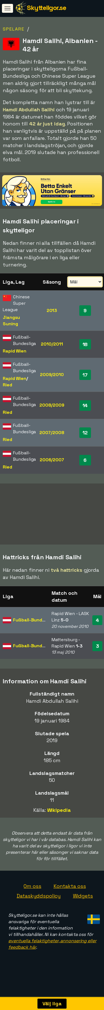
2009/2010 (52, 374)
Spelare (13, 29)
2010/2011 (52, 344)
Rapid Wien (14, 351)
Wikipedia (59, 816)
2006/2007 (52, 460)
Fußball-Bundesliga (34, 626)
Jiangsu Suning (11, 320)
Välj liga (51, 1003)
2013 (52, 310)
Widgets (83, 902)
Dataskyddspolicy (38, 902)
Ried (7, 385)
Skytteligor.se (46, 7)
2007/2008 (51, 432)
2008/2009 (51, 405)
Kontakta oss (70, 892)
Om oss (32, 892)
